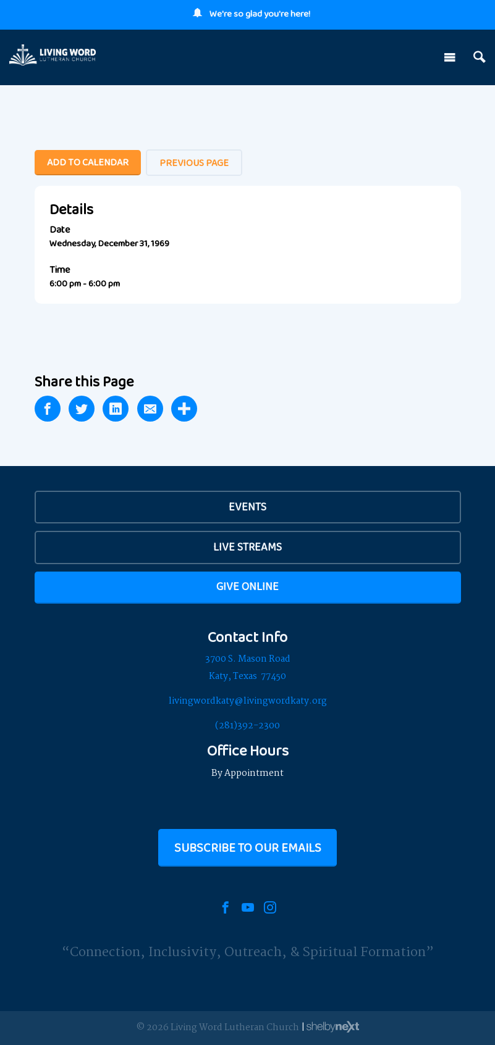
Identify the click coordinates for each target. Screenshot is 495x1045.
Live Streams (247, 547)
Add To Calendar (88, 162)
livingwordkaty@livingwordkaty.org (248, 701)
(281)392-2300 (247, 725)
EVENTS (247, 507)
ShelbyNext (333, 1027)
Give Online (247, 586)
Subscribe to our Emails (247, 847)
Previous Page (194, 163)
